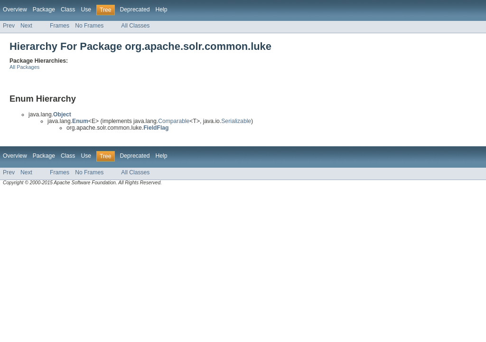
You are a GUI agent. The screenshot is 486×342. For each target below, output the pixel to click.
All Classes (135, 25)
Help (161, 9)
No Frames (89, 25)
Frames (59, 25)
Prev (9, 25)
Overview (15, 9)
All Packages (24, 67)
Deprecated (135, 9)
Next (26, 25)
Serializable (236, 121)
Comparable (173, 121)
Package (44, 9)
